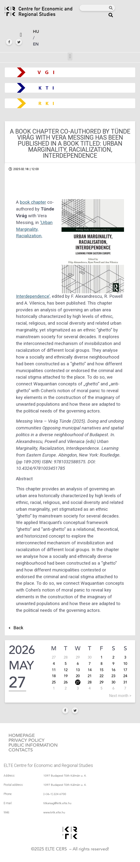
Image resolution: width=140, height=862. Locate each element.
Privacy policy (26, 740)
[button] (111, 15)
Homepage (21, 735)
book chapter (33, 202)
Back (18, 627)
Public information (33, 745)
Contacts (20, 750)
